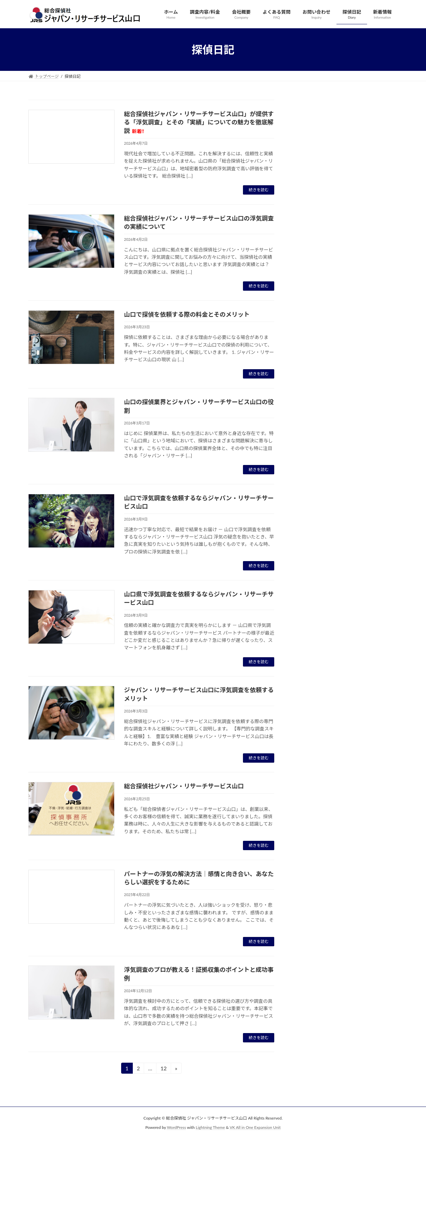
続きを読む (259, 189)
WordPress (176, 1127)
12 (163, 1069)
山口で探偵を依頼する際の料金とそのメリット (187, 314)
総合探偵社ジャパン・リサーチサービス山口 (184, 786)
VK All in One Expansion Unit (255, 1127)
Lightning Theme (210, 1127)
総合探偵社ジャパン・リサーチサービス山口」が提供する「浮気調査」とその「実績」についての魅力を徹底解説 (199, 122)
